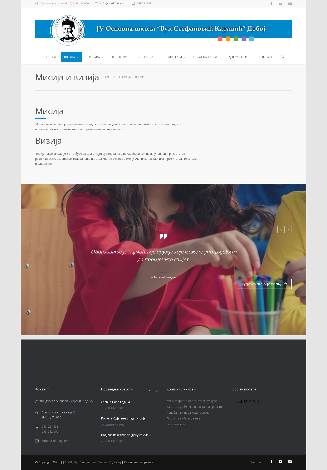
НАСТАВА (93, 57)
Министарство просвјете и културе (192, 401)
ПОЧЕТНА (49, 57)
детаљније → (176, 424)
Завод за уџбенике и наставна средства (195, 407)
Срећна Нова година (115, 402)
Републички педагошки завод (188, 412)
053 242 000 (50, 431)
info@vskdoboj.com (112, 3)
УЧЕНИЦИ (146, 57)
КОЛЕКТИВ (119, 57)
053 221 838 (144, 3)
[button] (282, 57)
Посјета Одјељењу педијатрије (123, 418)
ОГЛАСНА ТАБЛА (205, 57)
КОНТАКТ (266, 57)
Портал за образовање (183, 418)
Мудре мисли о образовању (264, 284)
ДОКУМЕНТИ (238, 57)
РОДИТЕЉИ (173, 57)
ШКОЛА (69, 57)
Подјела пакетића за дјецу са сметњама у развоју (126, 435)
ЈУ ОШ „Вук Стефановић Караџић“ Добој (92, 462)
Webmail (256, 462)
